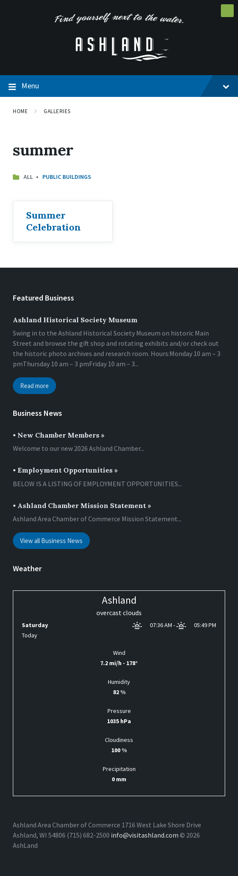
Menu (119, 86)
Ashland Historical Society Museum (75, 320)
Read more (34, 386)
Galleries (57, 111)
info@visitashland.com (144, 835)
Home (20, 111)
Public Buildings (66, 177)
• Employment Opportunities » (65, 470)
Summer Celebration (53, 221)
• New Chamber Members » (58, 435)
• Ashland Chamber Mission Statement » (82, 505)
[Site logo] (119, 58)
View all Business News (51, 541)
